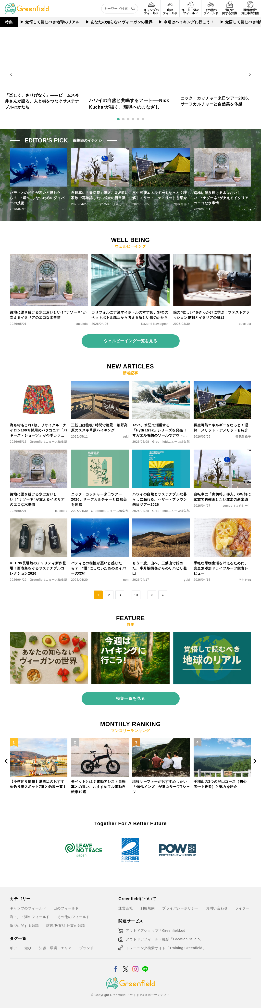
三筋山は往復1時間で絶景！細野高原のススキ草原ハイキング (99, 427)
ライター (242, 908)
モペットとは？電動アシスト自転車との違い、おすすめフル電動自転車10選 (98, 787)
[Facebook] (116, 966)
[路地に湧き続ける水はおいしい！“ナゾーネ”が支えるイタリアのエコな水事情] (49, 257)
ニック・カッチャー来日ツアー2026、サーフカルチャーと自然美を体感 (99, 499)
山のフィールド (66, 908)
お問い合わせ (217, 908)
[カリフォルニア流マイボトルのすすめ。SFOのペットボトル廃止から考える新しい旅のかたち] (130, 257)
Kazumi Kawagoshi (155, 324)
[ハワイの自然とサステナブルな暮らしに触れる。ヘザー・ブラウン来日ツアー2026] (161, 452)
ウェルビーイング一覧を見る (130, 341)
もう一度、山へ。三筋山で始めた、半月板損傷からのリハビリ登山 (159, 568)
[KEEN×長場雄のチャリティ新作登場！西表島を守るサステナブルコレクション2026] (38, 521)
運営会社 (125, 908)
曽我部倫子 (182, 204)
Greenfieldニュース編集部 (48, 441)
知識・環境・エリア (55, 948)
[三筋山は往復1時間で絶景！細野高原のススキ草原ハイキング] (100, 384)
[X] (126, 966)
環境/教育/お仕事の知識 (65, 926)
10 (136, 595)
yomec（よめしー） (114, 204)
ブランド (86, 948)
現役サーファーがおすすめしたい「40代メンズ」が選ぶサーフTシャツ (161, 787)
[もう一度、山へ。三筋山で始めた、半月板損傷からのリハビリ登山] (161, 521)
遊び (28, 948)
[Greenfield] (27, 6)
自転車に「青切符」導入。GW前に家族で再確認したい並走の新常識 (99, 195)
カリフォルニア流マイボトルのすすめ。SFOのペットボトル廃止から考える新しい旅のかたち (129, 314)
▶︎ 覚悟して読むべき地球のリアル (49, 22)
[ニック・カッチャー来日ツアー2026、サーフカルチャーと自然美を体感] (100, 452)
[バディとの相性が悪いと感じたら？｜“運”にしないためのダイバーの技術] (100, 521)
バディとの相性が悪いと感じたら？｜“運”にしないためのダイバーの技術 (37, 198)
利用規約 (147, 908)
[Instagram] (135, 966)
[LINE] (145, 966)
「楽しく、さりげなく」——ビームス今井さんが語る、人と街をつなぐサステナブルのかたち (42, 101)
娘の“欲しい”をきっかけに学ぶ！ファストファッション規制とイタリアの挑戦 (211, 314)
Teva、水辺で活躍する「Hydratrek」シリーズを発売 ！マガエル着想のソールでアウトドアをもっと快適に (160, 430)
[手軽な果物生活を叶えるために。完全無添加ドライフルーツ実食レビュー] (222, 521)
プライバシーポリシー (180, 908)
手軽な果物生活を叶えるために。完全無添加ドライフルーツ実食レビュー (221, 568)
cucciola (245, 209)
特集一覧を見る (130, 698)
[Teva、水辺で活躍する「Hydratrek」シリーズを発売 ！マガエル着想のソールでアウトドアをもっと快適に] (161, 384)
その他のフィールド (73, 917)
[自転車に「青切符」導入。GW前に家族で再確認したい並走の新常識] (222, 452)
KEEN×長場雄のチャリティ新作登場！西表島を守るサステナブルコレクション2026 (38, 568)
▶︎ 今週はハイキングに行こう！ (186, 22)
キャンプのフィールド (28, 908)
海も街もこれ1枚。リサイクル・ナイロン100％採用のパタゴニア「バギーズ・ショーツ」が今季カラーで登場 (38, 430)
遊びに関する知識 (24, 926)
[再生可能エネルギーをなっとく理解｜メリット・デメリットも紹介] (222, 384)
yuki (126, 436)
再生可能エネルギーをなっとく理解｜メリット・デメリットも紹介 (159, 195)
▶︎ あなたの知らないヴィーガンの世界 (118, 22)
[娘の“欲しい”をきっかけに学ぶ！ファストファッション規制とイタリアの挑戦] (212, 257)
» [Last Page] (163, 595)
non (64, 209)
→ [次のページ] (152, 595)
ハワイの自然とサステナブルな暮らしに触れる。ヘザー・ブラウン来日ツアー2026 (159, 499)
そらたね (245, 579)
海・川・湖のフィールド (30, 917)
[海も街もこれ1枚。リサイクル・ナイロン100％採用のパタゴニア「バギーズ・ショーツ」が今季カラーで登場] (38, 384)
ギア (13, 948)
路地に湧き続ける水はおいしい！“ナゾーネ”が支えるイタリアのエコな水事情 (221, 198)
